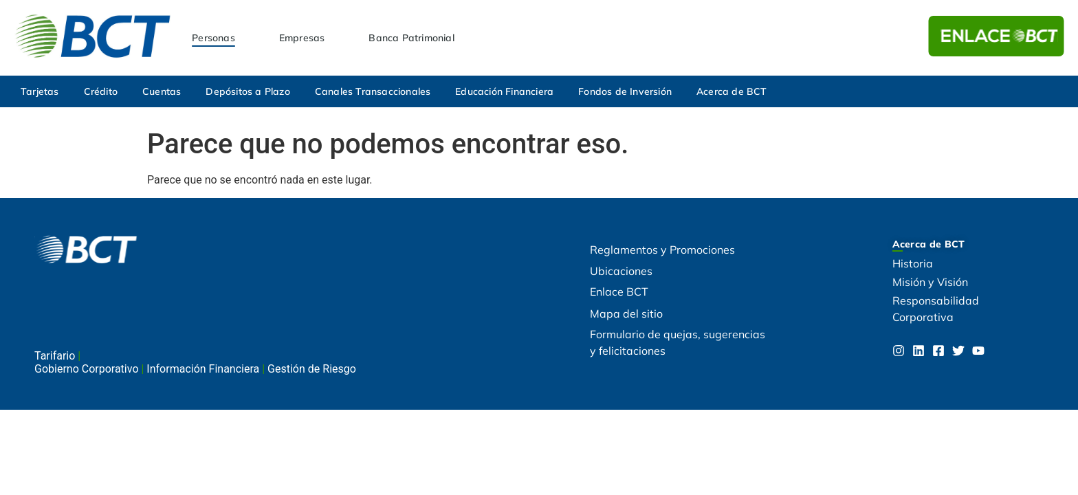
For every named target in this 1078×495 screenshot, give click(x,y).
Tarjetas (40, 91)
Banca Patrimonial (411, 38)
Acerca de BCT (731, 91)
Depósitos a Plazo (247, 91)
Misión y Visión (930, 282)
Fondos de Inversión (625, 91)
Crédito (101, 91)
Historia (912, 263)
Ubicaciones (621, 271)
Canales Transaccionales (373, 91)
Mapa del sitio (626, 313)
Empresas (302, 38)
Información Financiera (204, 368)
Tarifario (56, 355)
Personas (213, 38)
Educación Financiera (504, 91)
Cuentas (161, 91)
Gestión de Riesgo (311, 368)
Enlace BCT (619, 291)
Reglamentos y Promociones (662, 249)
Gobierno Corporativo (87, 368)
